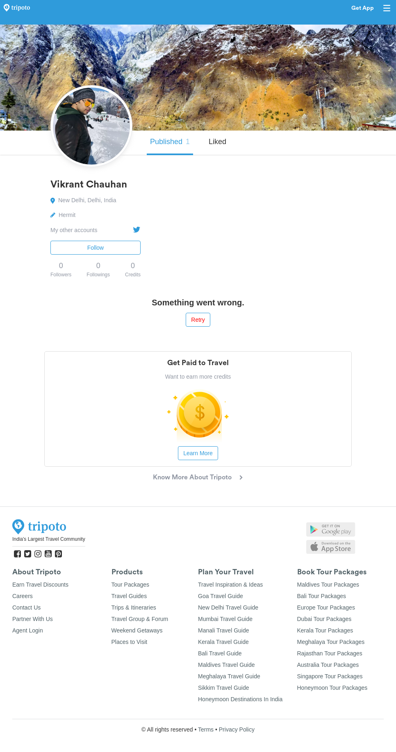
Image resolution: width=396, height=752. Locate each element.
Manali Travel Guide (223, 630)
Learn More (198, 453)
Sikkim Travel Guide (223, 687)
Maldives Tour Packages (328, 584)
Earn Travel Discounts (40, 584)
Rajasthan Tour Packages (329, 653)
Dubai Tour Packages (324, 619)
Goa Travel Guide (220, 596)
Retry (198, 319)
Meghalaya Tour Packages (331, 642)
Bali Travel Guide (220, 653)
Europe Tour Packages (326, 607)
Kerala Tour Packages (325, 630)
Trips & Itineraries (134, 607)
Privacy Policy (237, 729)
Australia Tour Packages (328, 665)
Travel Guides (129, 596)
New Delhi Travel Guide (228, 607)
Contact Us (26, 607)
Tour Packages (131, 584)
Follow (95, 247)
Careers (22, 596)
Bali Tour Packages (321, 596)
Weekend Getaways (137, 630)
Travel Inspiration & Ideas (230, 584)
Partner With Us (32, 619)
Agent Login (27, 630)
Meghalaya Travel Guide (229, 676)
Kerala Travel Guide (223, 642)
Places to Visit (130, 642)
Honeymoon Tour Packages (332, 687)
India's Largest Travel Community (48, 539)
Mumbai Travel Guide (225, 619)
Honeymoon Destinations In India (240, 699)
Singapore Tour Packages (330, 676)
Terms (206, 729)
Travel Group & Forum (140, 619)
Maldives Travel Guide (226, 665)
